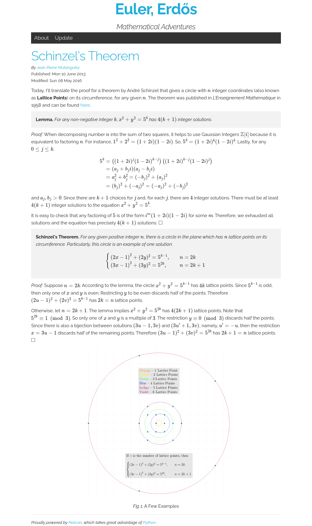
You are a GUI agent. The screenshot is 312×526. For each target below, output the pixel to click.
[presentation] (209, 91)
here (85, 105)
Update (64, 38)
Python (149, 522)
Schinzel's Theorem (85, 55)
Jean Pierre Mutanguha (58, 67)
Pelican (75, 522)
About (41, 38)
